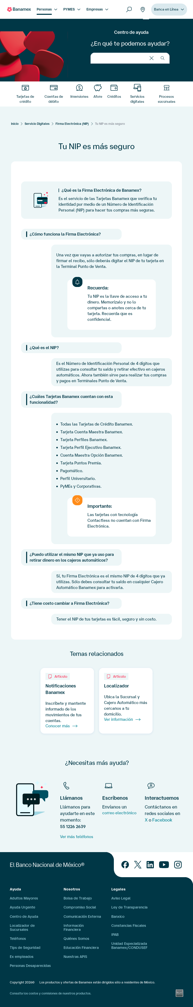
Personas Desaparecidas (30, 966)
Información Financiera (74, 928)
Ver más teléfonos (76, 836)
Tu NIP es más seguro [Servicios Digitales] (110, 123)
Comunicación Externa (82, 917)
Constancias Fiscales (128, 926)
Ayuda (15, 889)
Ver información (122, 719)
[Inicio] (15, 124)
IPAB (115, 935)
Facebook (162, 819)
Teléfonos (18, 939)
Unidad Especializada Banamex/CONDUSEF (129, 946)
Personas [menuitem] (44, 9)
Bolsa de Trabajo (78, 898)
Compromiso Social (80, 907)
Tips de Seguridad (25, 948)
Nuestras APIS (75, 957)
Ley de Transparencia (129, 907)
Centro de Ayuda (24, 917)
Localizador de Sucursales (22, 928)
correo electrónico (119, 813)
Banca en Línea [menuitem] (166, 9)
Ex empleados (21, 957)
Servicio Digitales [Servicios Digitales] (37, 123)
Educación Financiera (81, 948)
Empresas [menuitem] (94, 9)
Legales (118, 889)
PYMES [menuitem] (69, 9)
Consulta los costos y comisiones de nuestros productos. (50, 993)
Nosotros (72, 889)
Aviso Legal (120, 898)
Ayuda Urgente (22, 907)
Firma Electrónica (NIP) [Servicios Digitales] (72, 123)
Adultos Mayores (24, 898)
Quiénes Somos (76, 939)
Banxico (117, 917)
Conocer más (61, 726)
